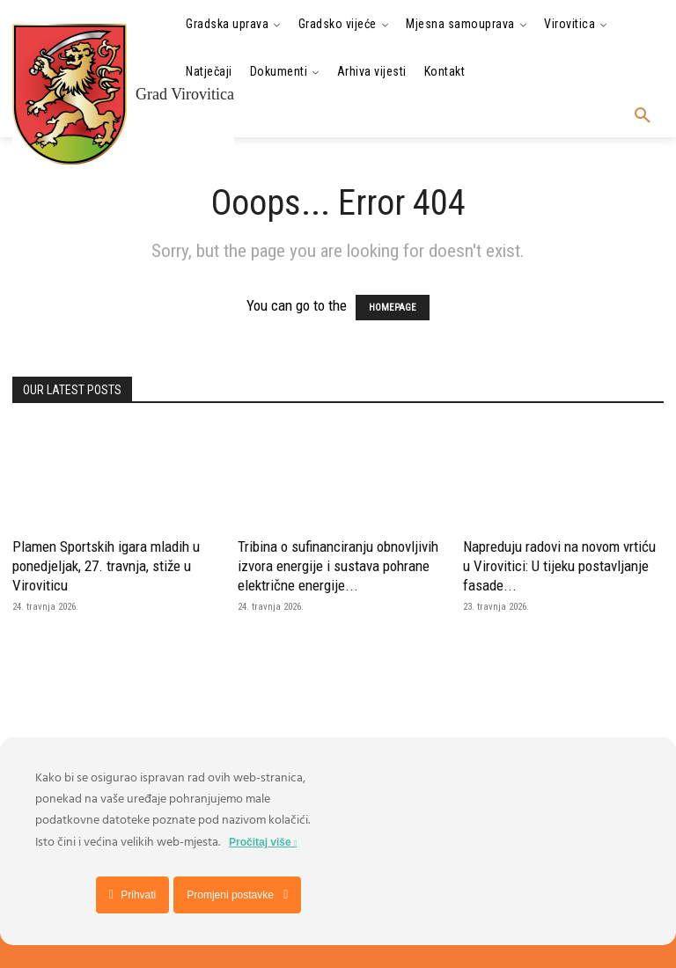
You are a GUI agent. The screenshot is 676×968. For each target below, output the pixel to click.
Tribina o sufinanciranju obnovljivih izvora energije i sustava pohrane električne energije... (338, 566)
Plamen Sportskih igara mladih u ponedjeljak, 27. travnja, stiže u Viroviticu (106, 566)
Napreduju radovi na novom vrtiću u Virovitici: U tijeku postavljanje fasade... (559, 566)
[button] (642, 116)
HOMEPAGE (392, 307)
